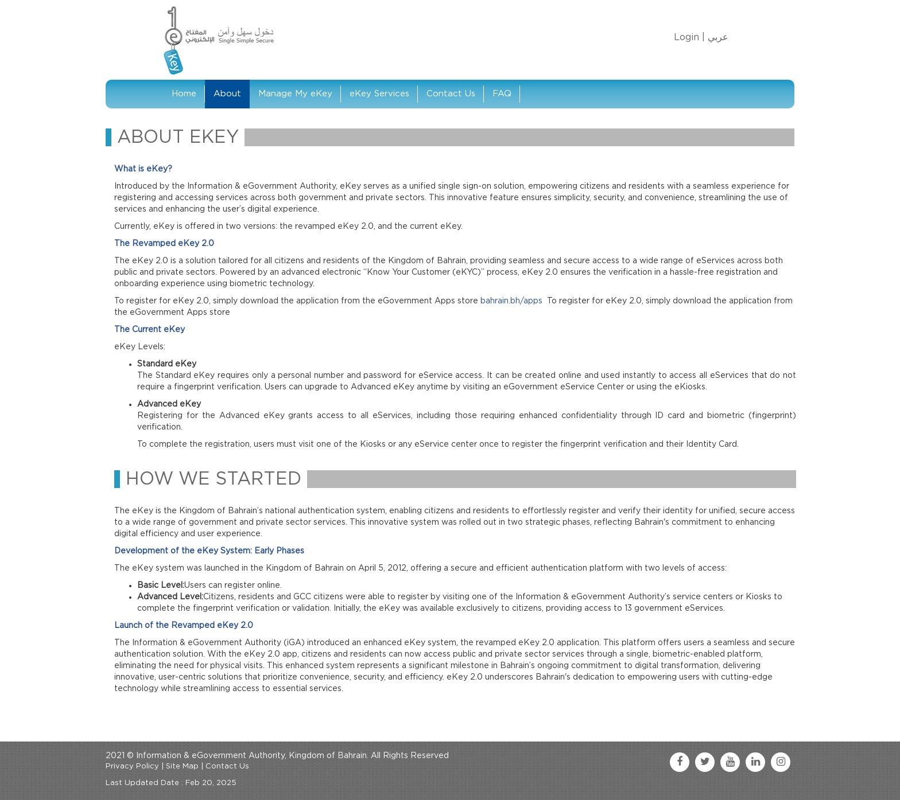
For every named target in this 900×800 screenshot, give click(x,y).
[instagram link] (780, 762)
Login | (689, 37)
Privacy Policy (132, 766)
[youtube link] (730, 762)
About (227, 93)
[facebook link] (679, 762)
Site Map (182, 766)
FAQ (501, 93)
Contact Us (450, 93)
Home (184, 93)
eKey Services (379, 93)
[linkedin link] (755, 762)
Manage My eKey (295, 93)
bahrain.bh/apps (511, 301)
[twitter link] (705, 762)
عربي (718, 37)
